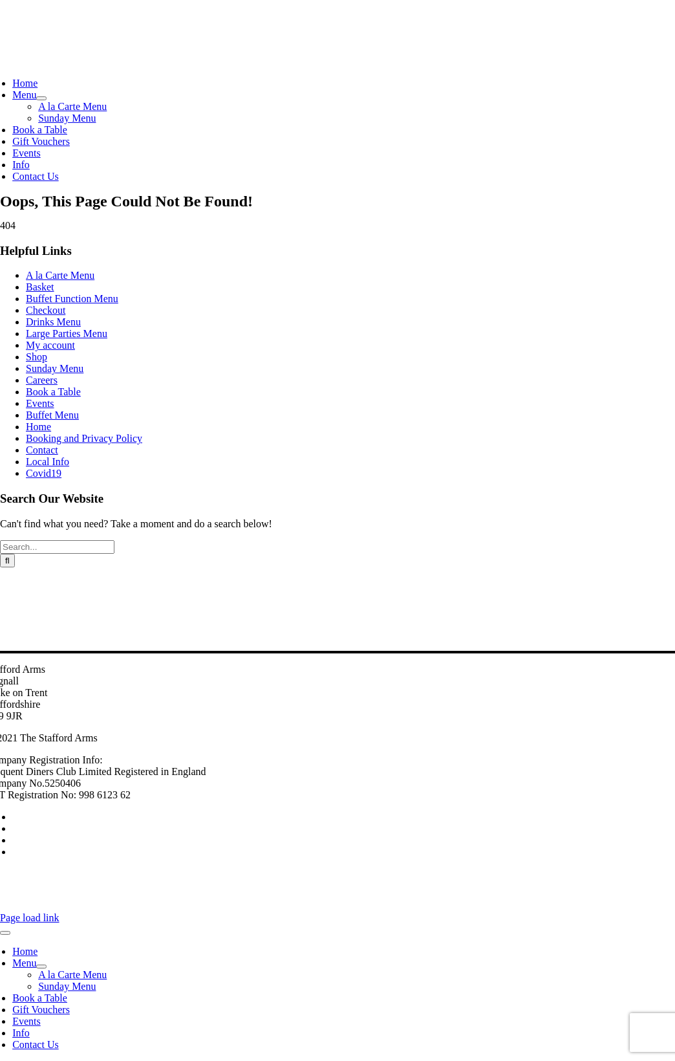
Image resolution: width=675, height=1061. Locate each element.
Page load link (29, 917)
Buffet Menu (52, 415)
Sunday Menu (54, 368)
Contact (42, 449)
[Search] (7, 560)
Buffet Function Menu (72, 298)
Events (40, 403)
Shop (36, 356)
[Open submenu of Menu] (41, 98)
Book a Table (53, 391)
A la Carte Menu (60, 275)
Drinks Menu (53, 321)
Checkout (45, 310)
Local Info (47, 461)
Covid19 (43, 473)
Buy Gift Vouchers (41, 841)
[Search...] (57, 547)
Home (38, 426)
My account (50, 345)
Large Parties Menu (66, 333)
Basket (40, 286)
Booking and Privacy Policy (84, 438)
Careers (42, 380)
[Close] (5, 933)
